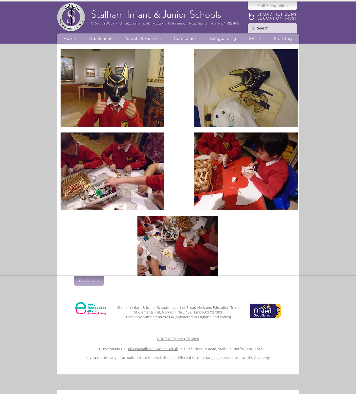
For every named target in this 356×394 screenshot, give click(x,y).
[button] (99, 38)
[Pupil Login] (89, 281)
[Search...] (272, 28)
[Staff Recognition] (272, 5)
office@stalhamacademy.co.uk (141, 23)
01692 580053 (102, 23)
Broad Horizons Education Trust (212, 307)
